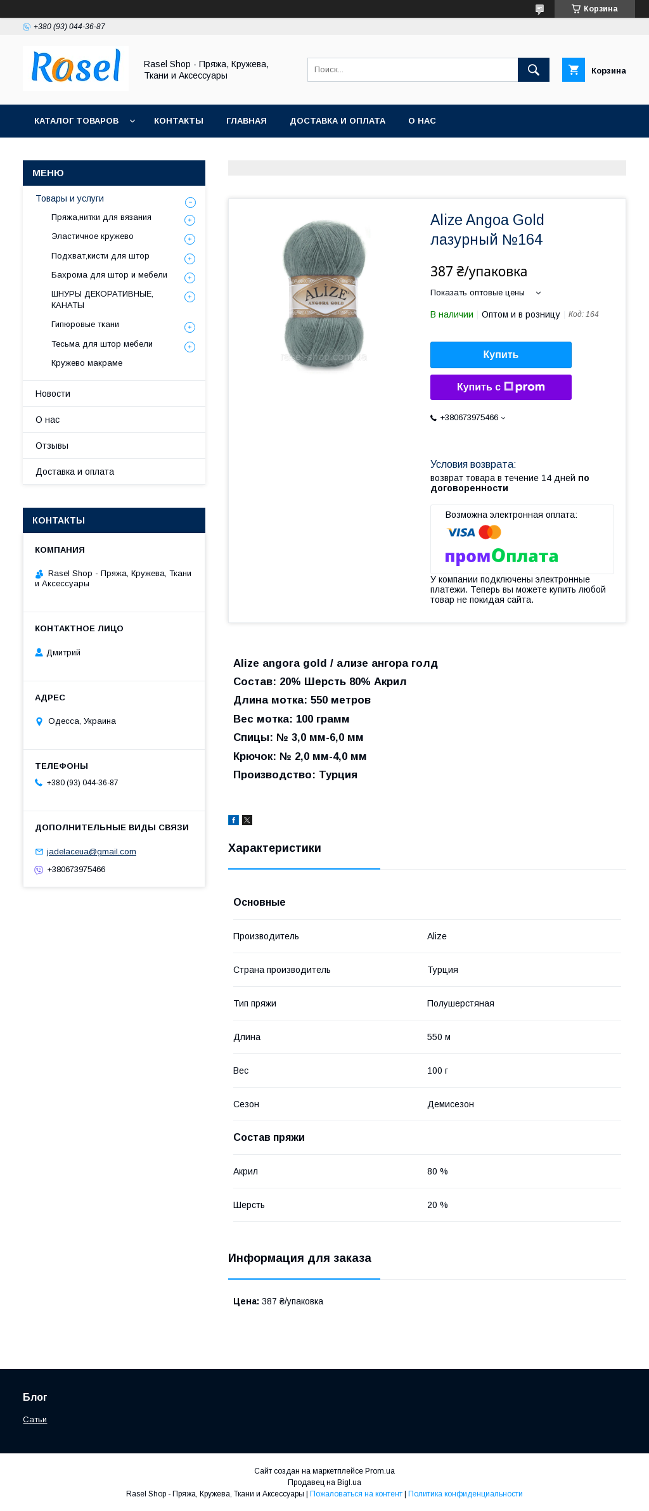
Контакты (178, 120)
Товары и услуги (69, 198)
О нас (422, 120)
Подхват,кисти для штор (100, 255)
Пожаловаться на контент (356, 1493)
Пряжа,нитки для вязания (101, 217)
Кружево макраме (86, 363)
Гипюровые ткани (85, 324)
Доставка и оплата (337, 120)
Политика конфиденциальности (465, 1493)
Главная (246, 120)
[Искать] (533, 70)
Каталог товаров (76, 120)
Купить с (501, 387)
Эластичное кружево (92, 236)
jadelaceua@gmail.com (91, 851)
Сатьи (35, 1419)
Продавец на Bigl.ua (324, 1482)
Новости (52, 394)
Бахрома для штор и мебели (109, 275)
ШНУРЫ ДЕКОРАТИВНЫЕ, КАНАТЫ (102, 299)
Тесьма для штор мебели (102, 344)
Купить (501, 354)
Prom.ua (380, 1471)
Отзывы (51, 445)
